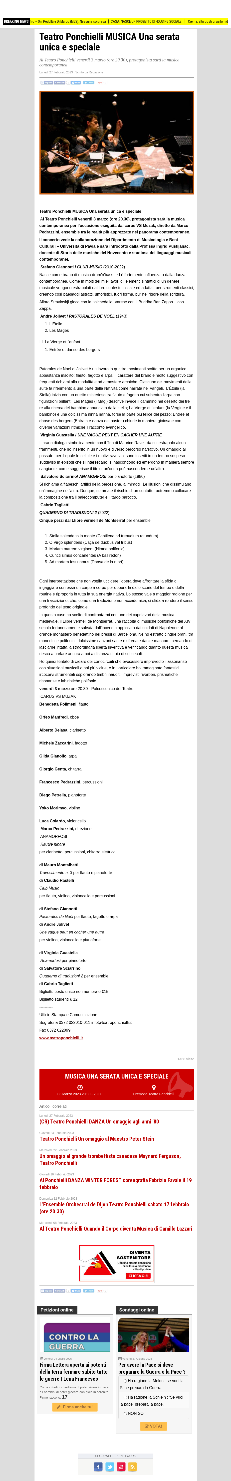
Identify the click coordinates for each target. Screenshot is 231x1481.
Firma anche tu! (75, 1407)
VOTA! (153, 1426)
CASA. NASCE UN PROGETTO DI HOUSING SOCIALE (152, 21)
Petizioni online (57, 1309)
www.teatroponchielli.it (61, 1038)
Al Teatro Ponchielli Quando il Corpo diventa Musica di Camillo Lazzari (115, 1229)
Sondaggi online (136, 1309)
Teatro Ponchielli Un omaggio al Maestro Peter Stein (96, 1139)
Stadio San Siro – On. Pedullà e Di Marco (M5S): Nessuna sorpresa (64, 21)
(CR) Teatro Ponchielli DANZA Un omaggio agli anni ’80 (99, 1121)
